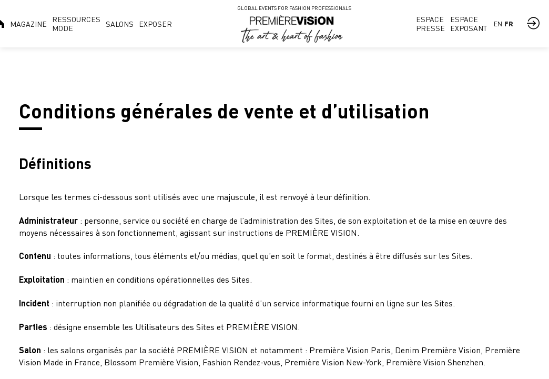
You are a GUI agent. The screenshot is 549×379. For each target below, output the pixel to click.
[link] (28, 23)
